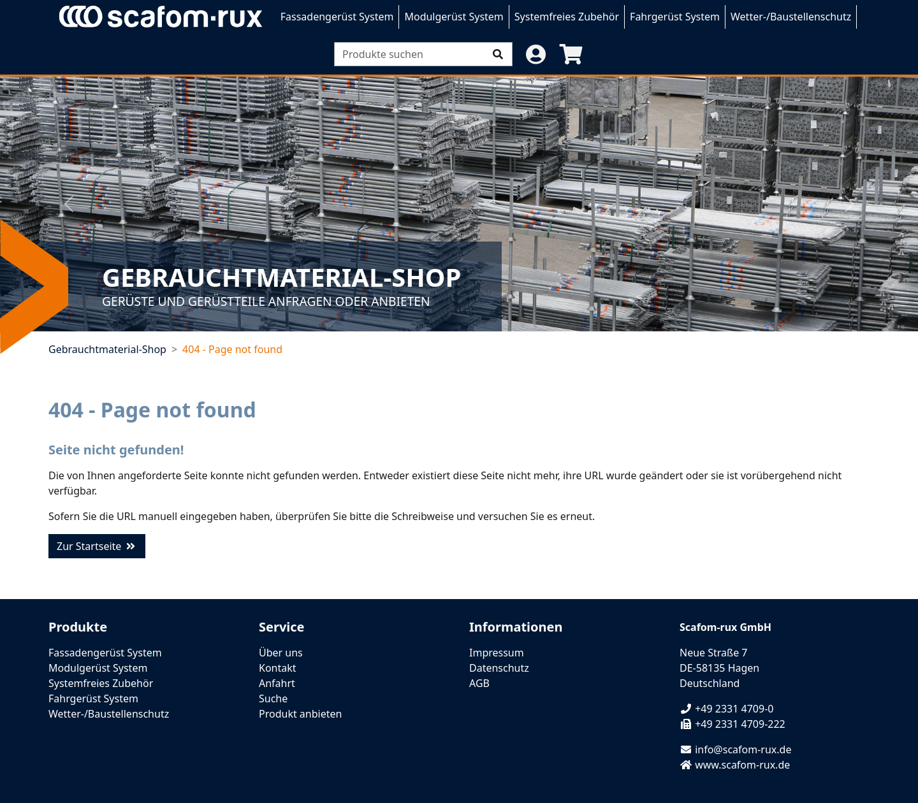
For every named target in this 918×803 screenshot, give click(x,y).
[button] (535, 54)
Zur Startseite (97, 546)
